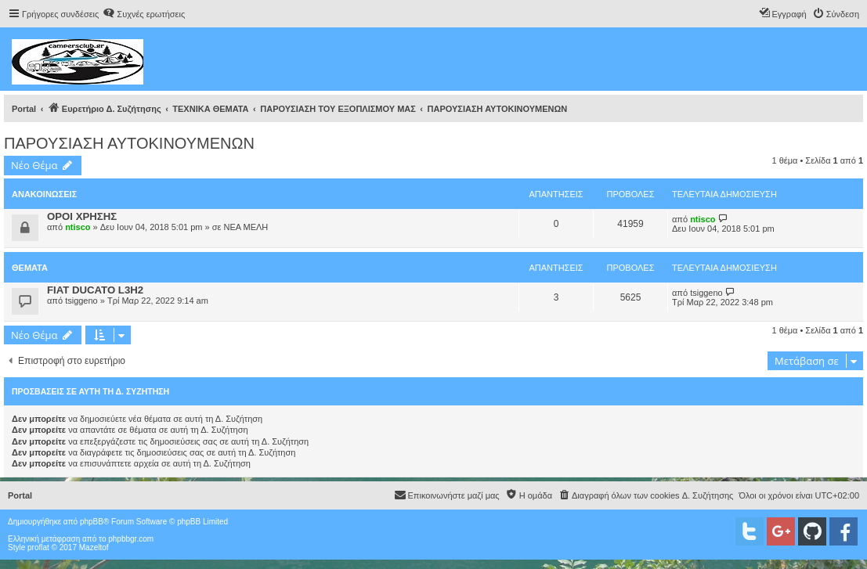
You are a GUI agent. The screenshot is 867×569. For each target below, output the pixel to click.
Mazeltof (94, 547)
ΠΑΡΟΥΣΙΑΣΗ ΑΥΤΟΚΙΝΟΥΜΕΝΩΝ (129, 143)
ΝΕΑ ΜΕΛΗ (245, 227)
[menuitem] (144, 14)
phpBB (91, 521)
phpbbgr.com (131, 539)
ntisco (77, 227)
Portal (24, 108)
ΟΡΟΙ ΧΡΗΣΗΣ (82, 216)
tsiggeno (81, 300)
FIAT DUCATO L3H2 (95, 290)
